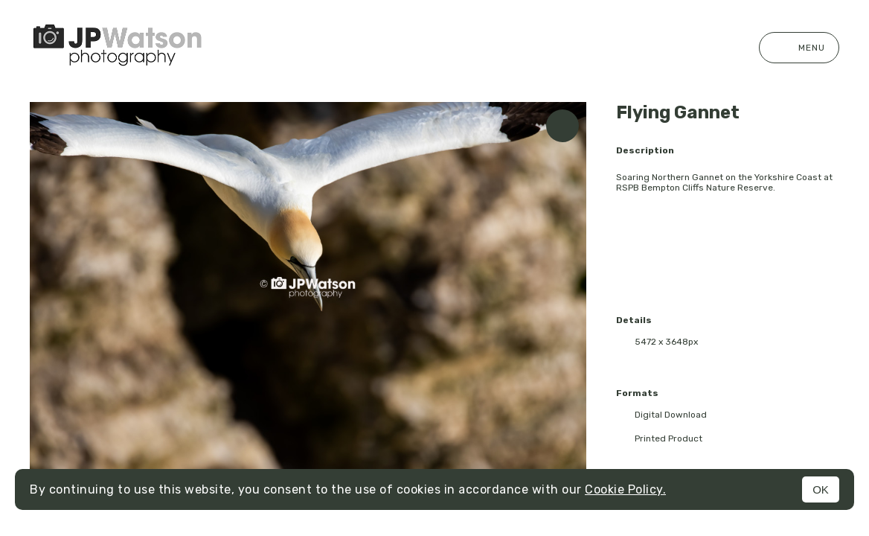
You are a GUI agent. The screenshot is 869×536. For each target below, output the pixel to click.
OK (820, 489)
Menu (799, 48)
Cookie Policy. (625, 489)
